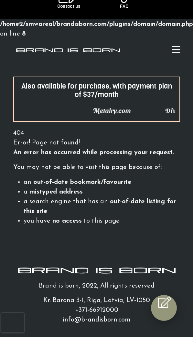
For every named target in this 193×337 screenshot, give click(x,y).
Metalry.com (118, 110)
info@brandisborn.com (97, 320)
